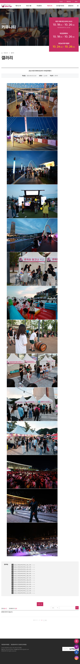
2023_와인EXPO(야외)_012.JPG (22, 589)
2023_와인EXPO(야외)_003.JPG (22, 569)
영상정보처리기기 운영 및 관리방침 (18, 644)
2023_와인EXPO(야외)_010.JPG (22, 584)
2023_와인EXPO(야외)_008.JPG (22, 580)
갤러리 (12, 52)
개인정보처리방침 (5, 644)
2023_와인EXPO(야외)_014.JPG (22, 593)
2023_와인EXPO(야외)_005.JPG (22, 573)
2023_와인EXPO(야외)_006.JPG (22, 576)
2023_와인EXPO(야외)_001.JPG (22, 565)
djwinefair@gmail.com (23, 649)
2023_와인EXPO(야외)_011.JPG (22, 586)
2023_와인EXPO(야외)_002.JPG (22, 567)
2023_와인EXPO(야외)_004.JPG (22, 571)
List (40, 604)
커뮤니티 (6, 52)
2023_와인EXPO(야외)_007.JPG (22, 578)
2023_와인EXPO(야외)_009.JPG (22, 582)
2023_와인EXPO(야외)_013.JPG (22, 591)
